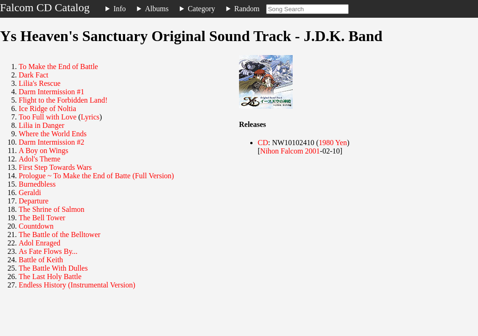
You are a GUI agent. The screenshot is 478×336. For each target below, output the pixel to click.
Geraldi (30, 192)
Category (201, 9)
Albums (157, 9)
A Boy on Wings (43, 150)
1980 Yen (333, 143)
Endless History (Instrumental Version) (77, 285)
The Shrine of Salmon (51, 209)
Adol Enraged (39, 243)
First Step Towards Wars (55, 167)
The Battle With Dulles (53, 268)
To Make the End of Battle (58, 66)
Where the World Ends (52, 134)
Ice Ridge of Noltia (47, 108)
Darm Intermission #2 (51, 142)
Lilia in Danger (41, 125)
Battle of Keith (41, 260)
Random (247, 9)
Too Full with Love (48, 117)
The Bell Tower (42, 218)
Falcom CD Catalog (45, 7)
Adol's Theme (39, 159)
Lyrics (90, 117)
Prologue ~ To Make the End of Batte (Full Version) (96, 176)
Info (119, 9)
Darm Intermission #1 (51, 92)
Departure (34, 201)
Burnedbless (37, 184)
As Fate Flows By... (48, 251)
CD (263, 143)
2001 (312, 151)
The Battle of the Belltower (59, 234)
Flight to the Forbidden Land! (63, 100)
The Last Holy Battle (50, 276)
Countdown (36, 226)
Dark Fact (34, 75)
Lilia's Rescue (40, 83)
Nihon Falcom (281, 151)
